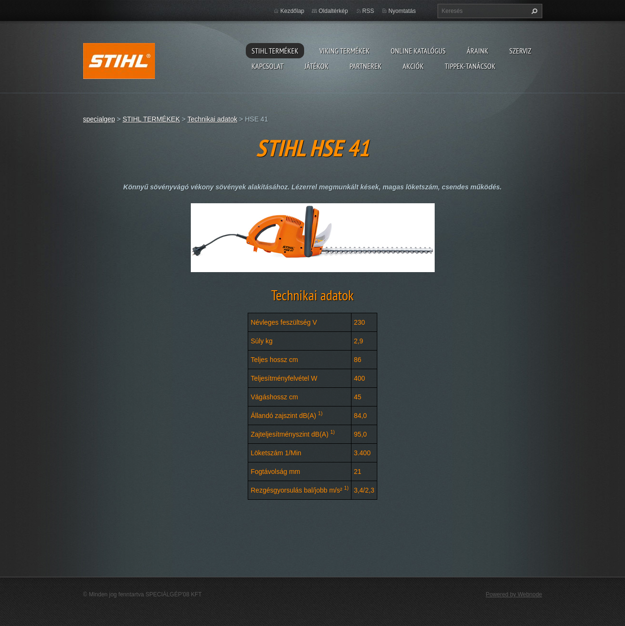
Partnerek (366, 66)
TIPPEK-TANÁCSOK (470, 66)
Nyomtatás (402, 11)
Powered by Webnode (514, 594)
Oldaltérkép (333, 11)
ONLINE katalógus (418, 50)
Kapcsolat (268, 66)
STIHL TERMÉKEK (275, 50)
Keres (533, 11)
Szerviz (520, 50)
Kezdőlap (292, 11)
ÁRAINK (477, 50)
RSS (368, 11)
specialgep (99, 119)
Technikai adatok (212, 119)
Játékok (317, 66)
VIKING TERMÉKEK (344, 50)
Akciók (413, 66)
